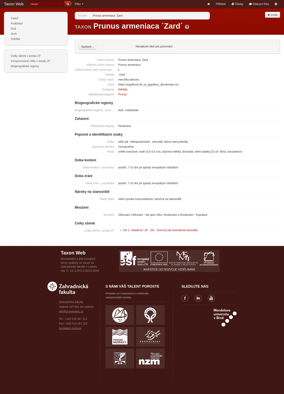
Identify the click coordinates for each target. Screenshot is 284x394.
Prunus (122, 94)
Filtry (79, 4)
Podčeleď (16, 23)
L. (119, 69)
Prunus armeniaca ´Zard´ (108, 15)
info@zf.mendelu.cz (71, 311)
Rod (13, 28)
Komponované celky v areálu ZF (30, 61)
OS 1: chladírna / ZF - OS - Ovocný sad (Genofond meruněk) (160, 230)
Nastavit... (87, 46)
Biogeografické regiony (25, 66)
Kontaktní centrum (70, 328)
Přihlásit (221, 4)
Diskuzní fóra (259, 4)
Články (237, 4)
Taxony (82, 15)
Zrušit (272, 14)
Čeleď (14, 18)
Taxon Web (14, 4)
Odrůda (15, 38)
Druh (14, 33)
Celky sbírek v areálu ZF (26, 55)
